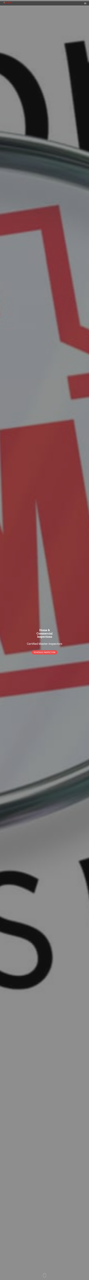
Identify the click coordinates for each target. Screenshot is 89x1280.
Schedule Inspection (44, 652)
